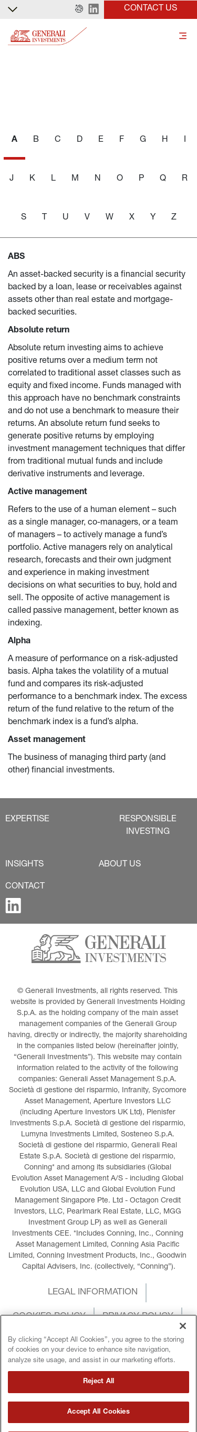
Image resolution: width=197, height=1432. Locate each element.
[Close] (182, 1360)
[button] (79, 9)
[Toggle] (183, 36)
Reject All (98, 1416)
